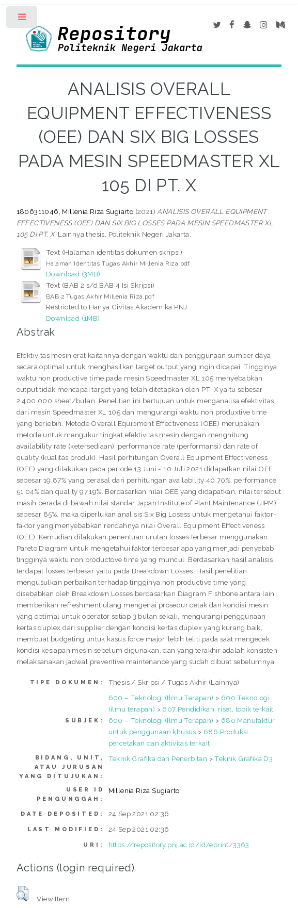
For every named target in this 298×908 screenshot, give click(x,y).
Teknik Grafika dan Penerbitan (158, 758)
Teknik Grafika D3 (243, 758)
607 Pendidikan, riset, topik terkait (217, 709)
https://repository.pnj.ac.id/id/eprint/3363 (178, 844)
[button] (22, 893)
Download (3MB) (73, 274)
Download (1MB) (73, 318)
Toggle (22, 19)
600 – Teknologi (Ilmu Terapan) (161, 698)
